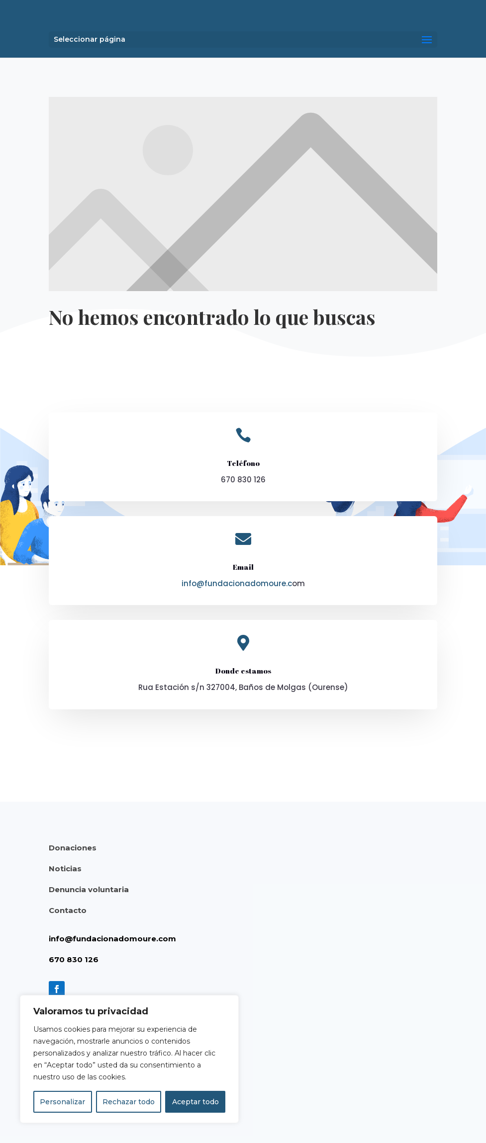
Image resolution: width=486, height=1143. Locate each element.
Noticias (65, 868)
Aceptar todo (195, 1101)
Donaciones (73, 847)
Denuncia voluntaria (89, 889)
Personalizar (62, 1101)
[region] (129, 1059)
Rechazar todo (128, 1101)
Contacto (68, 910)
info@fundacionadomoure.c (237, 583)
